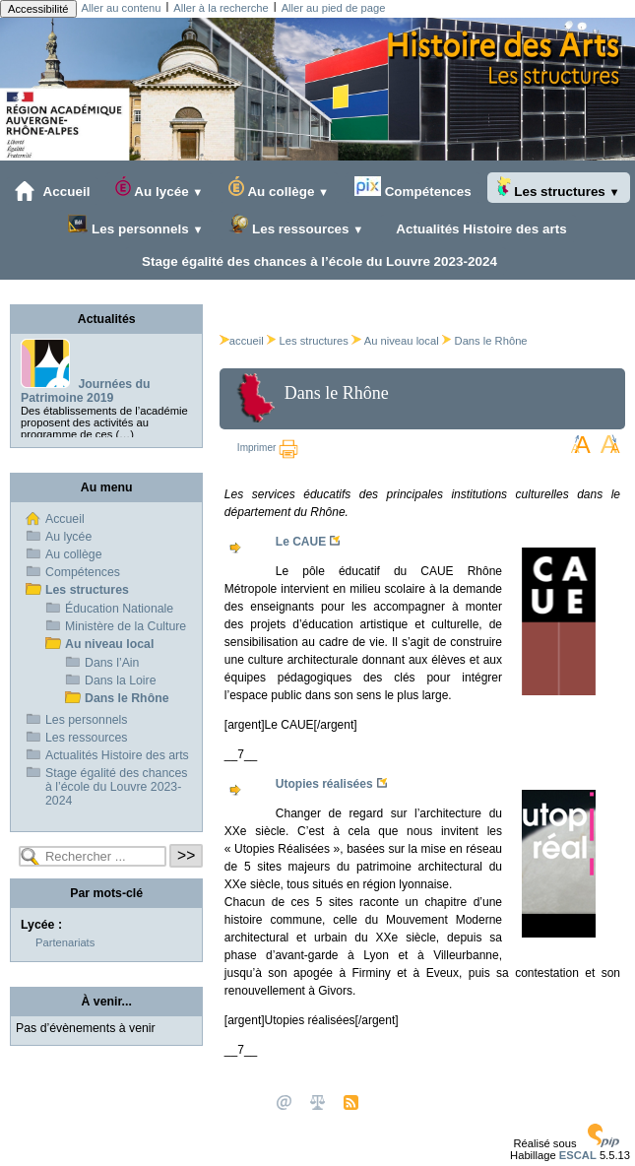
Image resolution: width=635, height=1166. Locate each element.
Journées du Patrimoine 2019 (86, 391)
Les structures (558, 187)
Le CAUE (301, 542)
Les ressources (295, 225)
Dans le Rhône (491, 341)
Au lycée (159, 187)
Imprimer (267, 447)
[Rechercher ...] (92, 856)
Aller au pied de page (334, 8)
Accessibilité (38, 9)
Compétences (413, 187)
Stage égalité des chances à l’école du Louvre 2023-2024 (315, 261)
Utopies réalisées (324, 784)
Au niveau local (401, 341)
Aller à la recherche (220, 8)
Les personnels (135, 225)
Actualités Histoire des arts (478, 228)
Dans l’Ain (112, 663)
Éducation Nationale (119, 608)
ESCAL (578, 1155)
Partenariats (65, 942)
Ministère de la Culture (125, 626)
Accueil (52, 191)
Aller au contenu (121, 8)
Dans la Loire (121, 680)
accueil (242, 341)
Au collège (278, 187)
